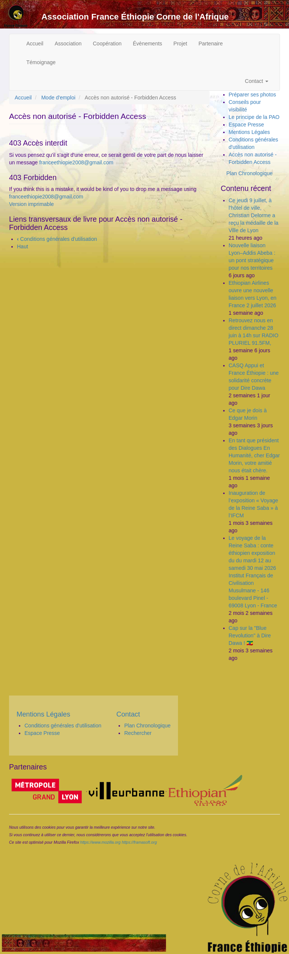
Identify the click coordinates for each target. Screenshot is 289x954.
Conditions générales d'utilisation (57, 239)
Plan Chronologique (250, 173)
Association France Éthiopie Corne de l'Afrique (135, 16)
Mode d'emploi (58, 98)
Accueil (34, 44)
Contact (256, 81)
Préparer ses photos (252, 95)
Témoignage (41, 62)
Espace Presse (246, 125)
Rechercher (137, 733)
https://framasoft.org (139, 842)
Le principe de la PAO (254, 117)
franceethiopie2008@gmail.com (76, 162)
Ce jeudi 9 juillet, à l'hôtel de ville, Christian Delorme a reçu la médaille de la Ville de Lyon (253, 215)
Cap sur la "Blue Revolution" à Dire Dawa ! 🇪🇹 (250, 635)
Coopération (107, 44)
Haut (22, 246)
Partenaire (210, 44)
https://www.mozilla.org (100, 842)
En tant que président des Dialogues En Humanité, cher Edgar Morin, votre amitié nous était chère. (254, 455)
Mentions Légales (249, 132)
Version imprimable (31, 204)
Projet (180, 44)
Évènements (147, 44)
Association (68, 44)
